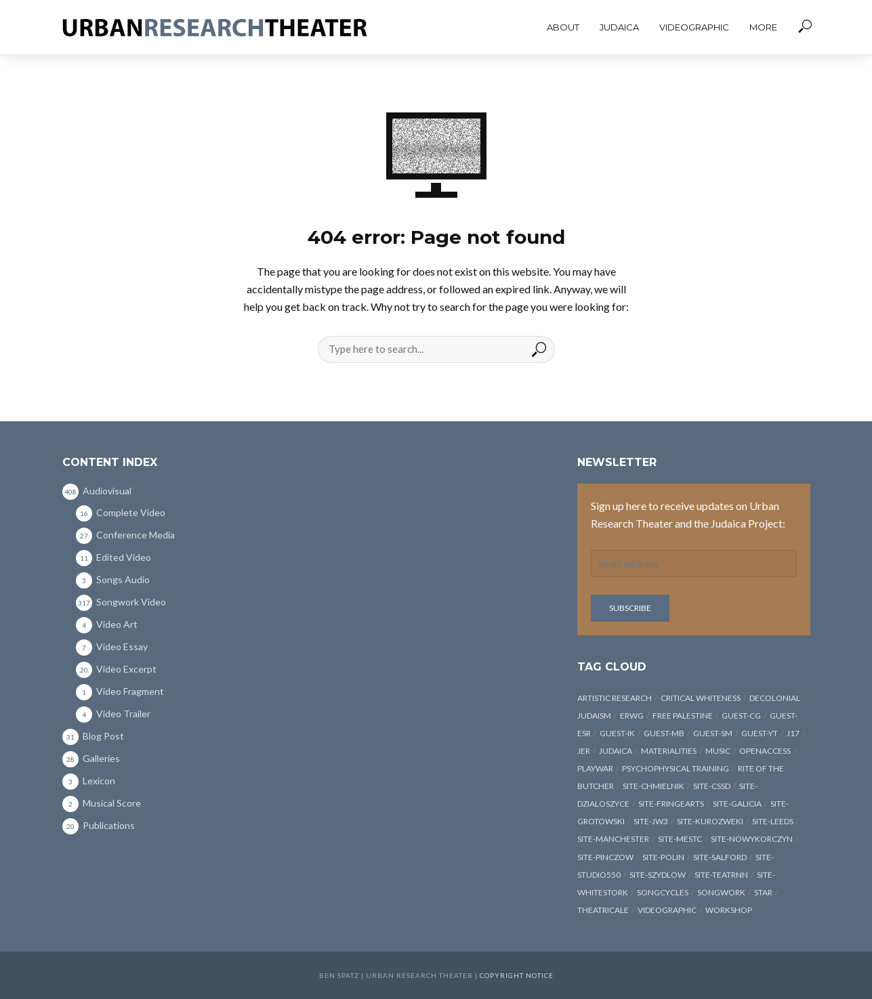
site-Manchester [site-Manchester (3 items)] (613, 839)
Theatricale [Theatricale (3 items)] (603, 910)
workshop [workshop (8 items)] (728, 910)
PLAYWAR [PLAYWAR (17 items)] (595, 768)
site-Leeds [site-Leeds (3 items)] (772, 821)
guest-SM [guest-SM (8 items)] (712, 733)
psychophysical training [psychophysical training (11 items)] (675, 768)
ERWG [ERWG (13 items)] (632, 715)
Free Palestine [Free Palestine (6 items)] (682, 715)
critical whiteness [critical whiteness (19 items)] (701, 698)
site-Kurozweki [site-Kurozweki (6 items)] (710, 821)
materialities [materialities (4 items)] (669, 751)
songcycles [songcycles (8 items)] (662, 892)
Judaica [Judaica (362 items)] (615, 751)
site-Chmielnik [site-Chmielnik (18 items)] (653, 786)
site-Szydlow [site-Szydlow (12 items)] (657, 875)
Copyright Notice (517, 975)
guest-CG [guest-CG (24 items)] (741, 715)
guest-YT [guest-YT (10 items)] (759, 733)
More (763, 27)
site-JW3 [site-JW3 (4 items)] (651, 821)
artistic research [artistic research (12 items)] (614, 698)
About (563, 27)
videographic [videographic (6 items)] (667, 910)
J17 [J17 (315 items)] (793, 733)
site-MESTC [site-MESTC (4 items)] (680, 839)
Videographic (694, 27)
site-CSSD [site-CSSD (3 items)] (711, 786)
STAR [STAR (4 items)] (763, 892)
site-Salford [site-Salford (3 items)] (720, 857)
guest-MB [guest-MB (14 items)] (664, 733)
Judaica (619, 27)
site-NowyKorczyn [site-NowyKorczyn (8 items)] (752, 839)
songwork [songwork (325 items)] (721, 892)
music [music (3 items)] (717, 751)
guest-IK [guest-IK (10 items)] (617, 733)
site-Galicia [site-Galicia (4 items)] (737, 804)
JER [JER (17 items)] (583, 751)
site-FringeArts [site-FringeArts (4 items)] (671, 804)
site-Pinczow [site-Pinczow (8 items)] (605, 857)
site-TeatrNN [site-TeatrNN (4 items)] (721, 875)
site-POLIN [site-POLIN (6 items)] (663, 857)
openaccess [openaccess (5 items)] (765, 751)
